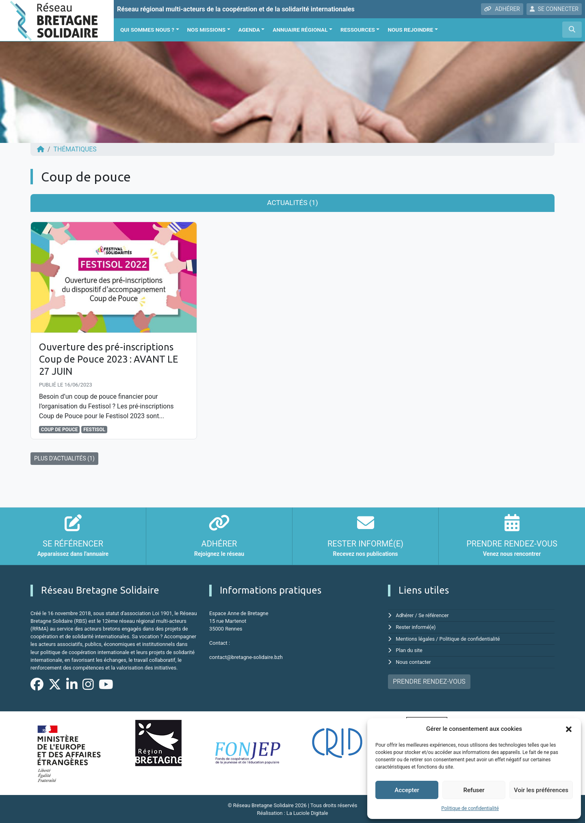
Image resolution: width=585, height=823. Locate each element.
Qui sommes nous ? (147, 29)
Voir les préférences (541, 790)
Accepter (406, 790)
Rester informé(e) (416, 625)
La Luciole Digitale (307, 813)
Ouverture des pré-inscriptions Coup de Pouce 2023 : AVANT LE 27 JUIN (110, 358)
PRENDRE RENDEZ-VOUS (429, 679)
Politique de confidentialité (470, 808)
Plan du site (409, 649)
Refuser (473, 790)
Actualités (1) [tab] (292, 203)
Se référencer (434, 614)
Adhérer (405, 614)
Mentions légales (415, 637)
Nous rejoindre (410, 29)
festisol (94, 428)
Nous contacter (413, 660)
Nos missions (206, 29)
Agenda (249, 29)
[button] (569, 729)
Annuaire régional (300, 29)
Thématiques (75, 149)
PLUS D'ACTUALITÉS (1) (64, 457)
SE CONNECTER (554, 9)
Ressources (357, 29)
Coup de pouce (59, 428)
